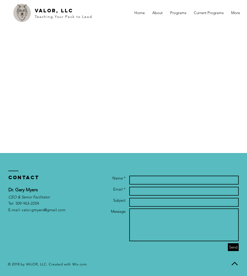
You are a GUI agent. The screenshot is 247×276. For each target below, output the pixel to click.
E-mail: (15, 209)
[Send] (233, 247)
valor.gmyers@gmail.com (44, 209)
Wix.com (79, 264)
